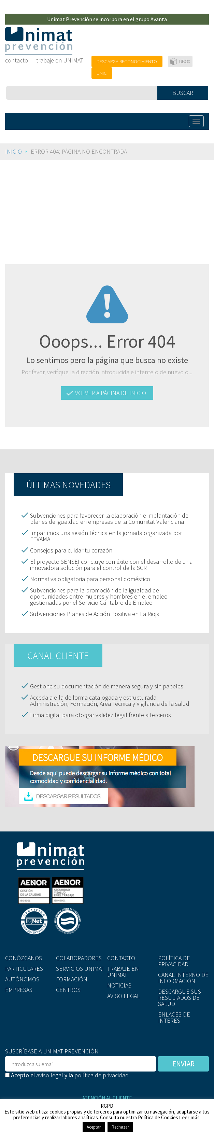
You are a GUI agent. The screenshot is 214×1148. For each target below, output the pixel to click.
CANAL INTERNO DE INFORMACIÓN (183, 978)
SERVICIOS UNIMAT (80, 968)
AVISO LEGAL (123, 995)
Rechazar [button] (120, 1127)
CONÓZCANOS (23, 958)
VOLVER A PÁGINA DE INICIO (110, 393)
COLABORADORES (79, 958)
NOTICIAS (119, 985)
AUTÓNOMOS (22, 979)
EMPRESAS (18, 989)
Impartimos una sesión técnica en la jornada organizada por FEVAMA (106, 536)
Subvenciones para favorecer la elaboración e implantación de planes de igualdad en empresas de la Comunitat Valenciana (109, 519)
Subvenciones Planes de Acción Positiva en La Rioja (94, 614)
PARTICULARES (24, 968)
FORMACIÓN (71, 979)
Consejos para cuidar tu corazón (71, 550)
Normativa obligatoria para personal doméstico (90, 579)
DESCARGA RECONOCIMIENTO (127, 61)
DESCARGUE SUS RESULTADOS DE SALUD (179, 997)
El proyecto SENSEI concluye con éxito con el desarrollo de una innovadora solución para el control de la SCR (111, 565)
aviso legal (49, 1075)
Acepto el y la (67, 1074)
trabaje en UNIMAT (59, 60)
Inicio (13, 151)
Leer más (189, 1117)
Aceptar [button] (94, 1127)
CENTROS (68, 989)
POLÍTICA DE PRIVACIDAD (174, 961)
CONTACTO (121, 958)
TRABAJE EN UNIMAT (123, 972)
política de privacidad (101, 1075)
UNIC (102, 73)
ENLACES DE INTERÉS (174, 1017)
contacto (16, 60)
